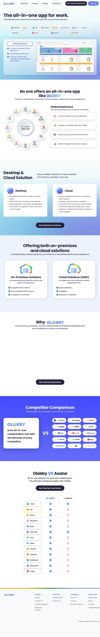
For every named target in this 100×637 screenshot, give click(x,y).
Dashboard (17, 28)
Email (17, 33)
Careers (73, 602)
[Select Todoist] (74, 433)
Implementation (94, 608)
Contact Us (56, 3)
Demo (90, 602)
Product (35, 3)
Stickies (83, 33)
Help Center (92, 598)
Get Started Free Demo (76, 3)
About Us (24, 3)
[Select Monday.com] (90, 421)
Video (43, 33)
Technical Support (41, 605)
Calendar (56, 28)
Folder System (58, 598)
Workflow (83, 28)
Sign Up (93, 3)
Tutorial (91, 605)
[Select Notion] (59, 433)
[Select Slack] (74, 427)
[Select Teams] (74, 446)
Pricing (45, 3)
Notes (69, 28)
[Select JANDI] (59, 440)
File (30, 28)
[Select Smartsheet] (59, 446)
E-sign (56, 33)
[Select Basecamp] (90, 433)
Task (43, 28)
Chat (30, 33)
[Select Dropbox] (74, 421)
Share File (70, 33)
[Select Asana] (59, 421)
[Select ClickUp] (59, 427)
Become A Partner (77, 605)
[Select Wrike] (74, 440)
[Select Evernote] (90, 440)
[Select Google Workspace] (90, 446)
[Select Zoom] (90, 427)
